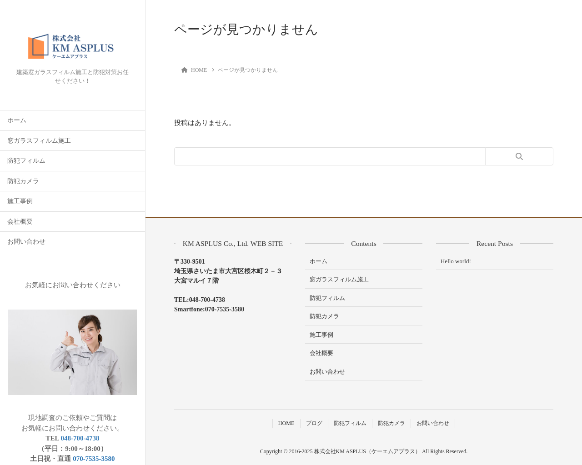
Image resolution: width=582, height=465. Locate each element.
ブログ (314, 423)
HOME (286, 423)
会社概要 (20, 221)
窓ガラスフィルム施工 (39, 140)
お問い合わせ (26, 241)
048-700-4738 (79, 438)
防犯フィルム (26, 160)
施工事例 (20, 201)
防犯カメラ (23, 181)
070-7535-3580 (94, 458)
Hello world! (456, 261)
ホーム (16, 120)
